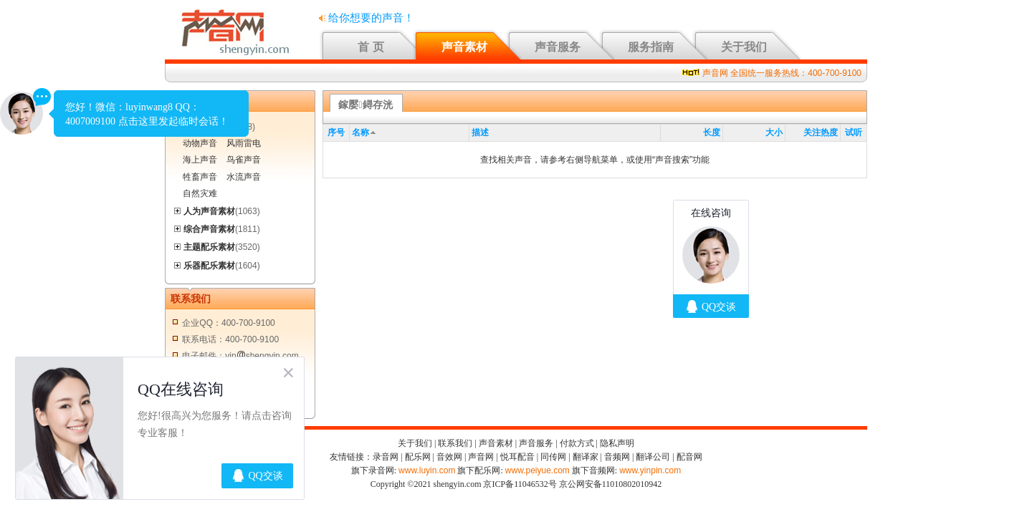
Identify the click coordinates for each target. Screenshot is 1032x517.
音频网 (617, 457)
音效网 (449, 457)
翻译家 (585, 457)
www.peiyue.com (537, 470)
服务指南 (651, 47)
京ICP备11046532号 (519, 484)
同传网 (553, 457)
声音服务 (557, 47)
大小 (774, 132)
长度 (711, 132)
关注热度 (820, 132)
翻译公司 (653, 457)
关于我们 (744, 47)
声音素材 (464, 47)
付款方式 (577, 443)
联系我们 (455, 443)
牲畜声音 (200, 177)
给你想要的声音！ (366, 18)
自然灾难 (200, 193)
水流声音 (243, 177)
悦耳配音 (517, 457)
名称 (360, 132)
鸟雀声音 (243, 160)
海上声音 (200, 160)
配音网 (689, 457)
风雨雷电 (243, 143)
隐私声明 (617, 443)
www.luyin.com (426, 470)
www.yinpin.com (650, 470)
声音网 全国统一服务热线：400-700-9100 (781, 73)
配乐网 (418, 457)
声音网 (481, 457)
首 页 (370, 47)
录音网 (385, 457)
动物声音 (200, 143)
